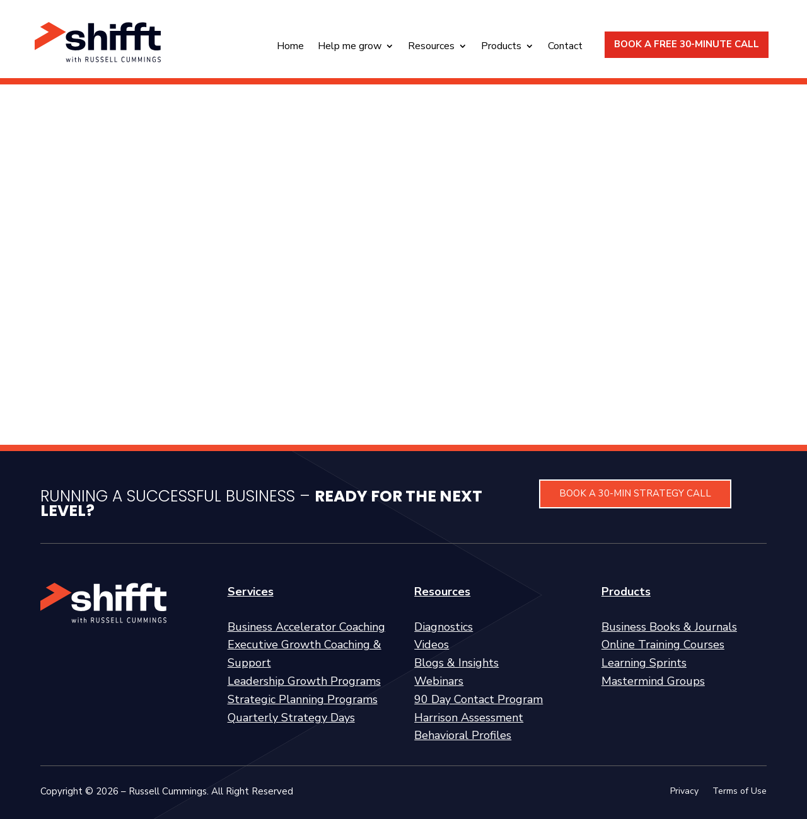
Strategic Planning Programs (303, 699)
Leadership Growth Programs (304, 681)
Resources (431, 47)
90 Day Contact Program (478, 699)
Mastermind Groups (653, 681)
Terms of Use (739, 792)
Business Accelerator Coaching (306, 626)
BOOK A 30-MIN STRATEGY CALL (635, 493)
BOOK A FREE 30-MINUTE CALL (686, 44)
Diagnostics (443, 626)
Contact (565, 47)
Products (501, 47)
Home (290, 47)
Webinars (438, 681)
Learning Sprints (644, 662)
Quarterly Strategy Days (291, 717)
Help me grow (349, 47)
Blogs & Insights (456, 662)
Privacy (684, 792)
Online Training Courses (662, 644)
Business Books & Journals (669, 626)
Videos (431, 644)
